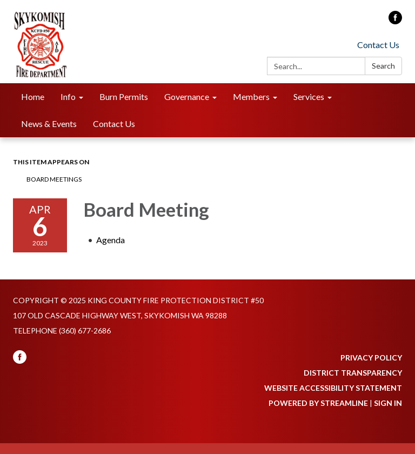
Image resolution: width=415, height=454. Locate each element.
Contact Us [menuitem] (114, 123)
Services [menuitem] (308, 96)
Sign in (388, 403)
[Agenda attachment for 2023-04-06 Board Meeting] (110, 240)
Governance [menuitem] (186, 96)
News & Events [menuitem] (49, 123)
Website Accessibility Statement (333, 387)
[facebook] (395, 21)
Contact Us (378, 44)
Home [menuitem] (32, 96)
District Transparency (353, 372)
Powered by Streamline (318, 403)
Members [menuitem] (251, 96)
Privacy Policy (371, 357)
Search (383, 65)
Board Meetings (54, 179)
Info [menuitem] (68, 96)
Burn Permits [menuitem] (123, 96)
